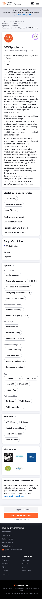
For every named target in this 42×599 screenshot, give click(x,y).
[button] (35, 37)
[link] (32, 3)
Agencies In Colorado (10, 26)
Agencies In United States (11, 23)
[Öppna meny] (37, 3)
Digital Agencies (16, 21)
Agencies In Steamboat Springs (13, 28)
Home (4, 21)
